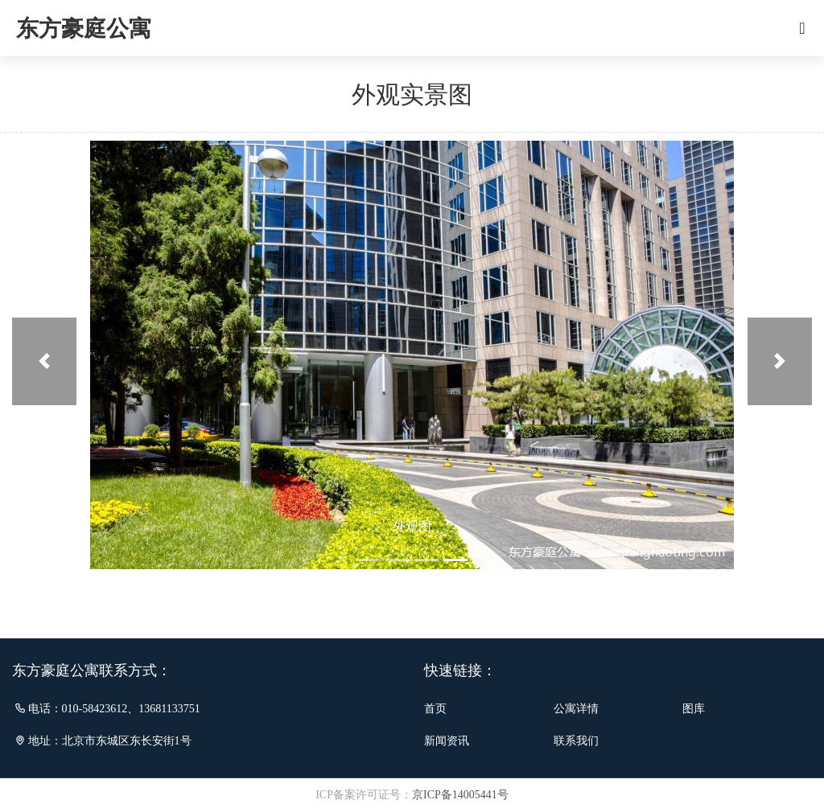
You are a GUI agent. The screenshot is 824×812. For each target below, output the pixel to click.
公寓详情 (576, 709)
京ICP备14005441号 (460, 795)
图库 (693, 709)
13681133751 (169, 709)
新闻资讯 (446, 741)
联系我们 (576, 741)
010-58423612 (95, 709)
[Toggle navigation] (802, 28)
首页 (435, 709)
